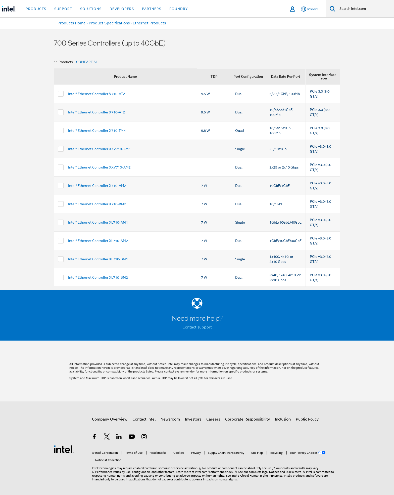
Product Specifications (109, 23)
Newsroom (170, 419)
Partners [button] (151, 9)
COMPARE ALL (87, 62)
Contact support (197, 327)
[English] (309, 9)
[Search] (332, 9)
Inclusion (283, 419)
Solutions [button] (91, 9)
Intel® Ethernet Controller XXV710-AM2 (99, 167)
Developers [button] (122, 9)
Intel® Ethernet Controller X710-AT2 (96, 112)
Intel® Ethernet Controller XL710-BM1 (98, 259)
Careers (213, 419)
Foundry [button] (178, 9)
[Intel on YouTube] (131, 437)
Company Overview (109, 419)
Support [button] (63, 9)
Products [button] (36, 9)
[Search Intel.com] (364, 9)
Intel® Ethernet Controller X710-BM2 (97, 204)
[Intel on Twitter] (107, 437)
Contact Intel (144, 419)
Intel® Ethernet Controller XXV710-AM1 (99, 149)
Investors (193, 419)
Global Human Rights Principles (261, 475)
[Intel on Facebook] (94, 437)
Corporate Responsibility (247, 419)
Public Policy (307, 419)
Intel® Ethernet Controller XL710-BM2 (98, 277)
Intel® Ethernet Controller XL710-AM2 (98, 240)
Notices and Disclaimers (285, 472)
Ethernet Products (149, 23)
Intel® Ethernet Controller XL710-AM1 (98, 222)
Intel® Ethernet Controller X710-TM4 (97, 130)
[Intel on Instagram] (144, 437)
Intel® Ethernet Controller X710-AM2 (97, 185)
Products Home (72, 23)
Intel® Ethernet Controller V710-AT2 (96, 94)
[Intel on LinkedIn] (119, 437)
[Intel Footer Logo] (64, 448)
